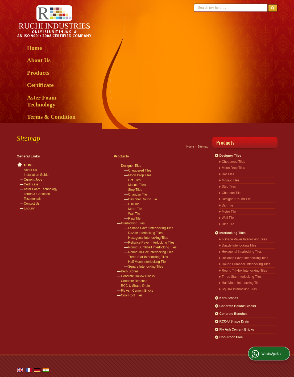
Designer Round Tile (142, 199)
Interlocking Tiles (133, 223)
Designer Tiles (131, 166)
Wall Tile (134, 214)
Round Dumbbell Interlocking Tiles (152, 247)
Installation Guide (36, 175)
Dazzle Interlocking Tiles (145, 233)
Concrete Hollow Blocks (138, 276)
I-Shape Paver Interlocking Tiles (150, 228)
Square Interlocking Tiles (145, 266)
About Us (39, 60)
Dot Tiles (134, 180)
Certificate (40, 85)
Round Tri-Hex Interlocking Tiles (150, 252)
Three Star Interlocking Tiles (148, 257)
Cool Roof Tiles (132, 295)
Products (38, 72)
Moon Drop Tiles (139, 175)
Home (34, 48)
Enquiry (29, 208)
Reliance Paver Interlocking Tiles (151, 242)
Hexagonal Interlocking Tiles (148, 238)
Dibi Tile (134, 204)
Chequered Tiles (139, 170)
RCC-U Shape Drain (135, 286)
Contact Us (32, 203)
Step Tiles (135, 190)
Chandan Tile (137, 194)
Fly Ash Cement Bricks (137, 290)
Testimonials (33, 199)
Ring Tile (134, 218)
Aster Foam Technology (41, 101)
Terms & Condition (51, 116)
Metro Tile (135, 209)
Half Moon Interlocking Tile (147, 262)
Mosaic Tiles (137, 185)
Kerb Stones (130, 271)
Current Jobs (33, 179)
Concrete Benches (134, 281)
